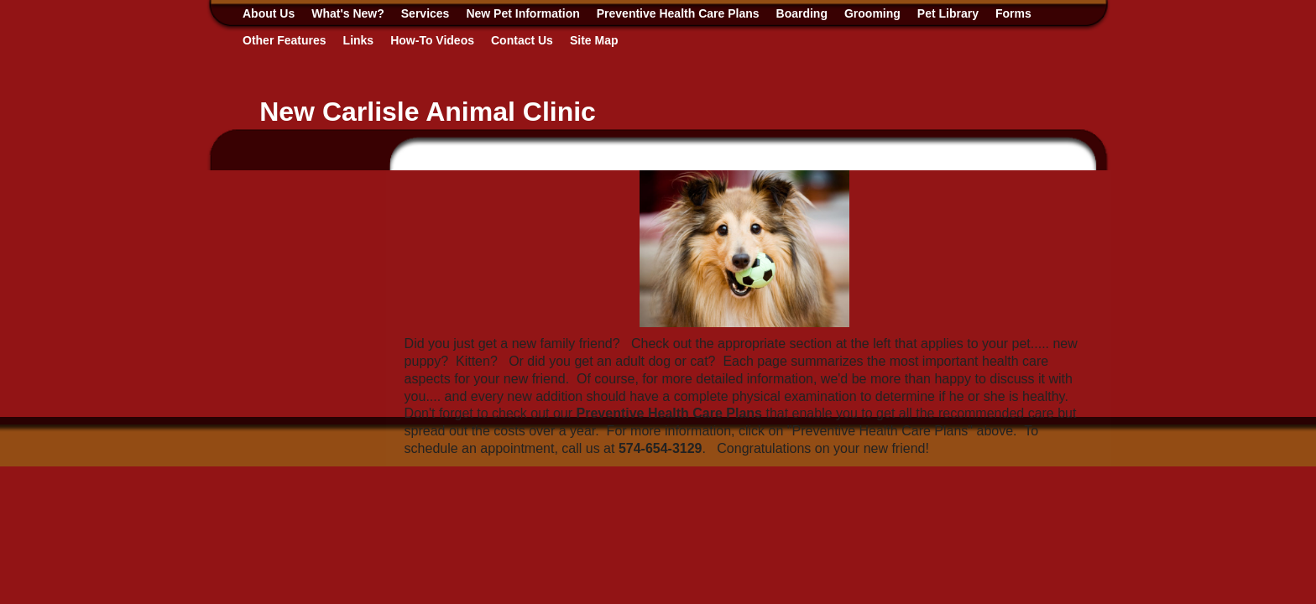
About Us (269, 13)
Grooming (872, 13)
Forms (1013, 13)
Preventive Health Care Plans (678, 13)
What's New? (347, 13)
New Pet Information (522, 13)
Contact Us (522, 40)
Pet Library (948, 13)
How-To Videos (432, 40)
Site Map (594, 40)
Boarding (802, 13)
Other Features (284, 40)
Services (425, 13)
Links (358, 40)
